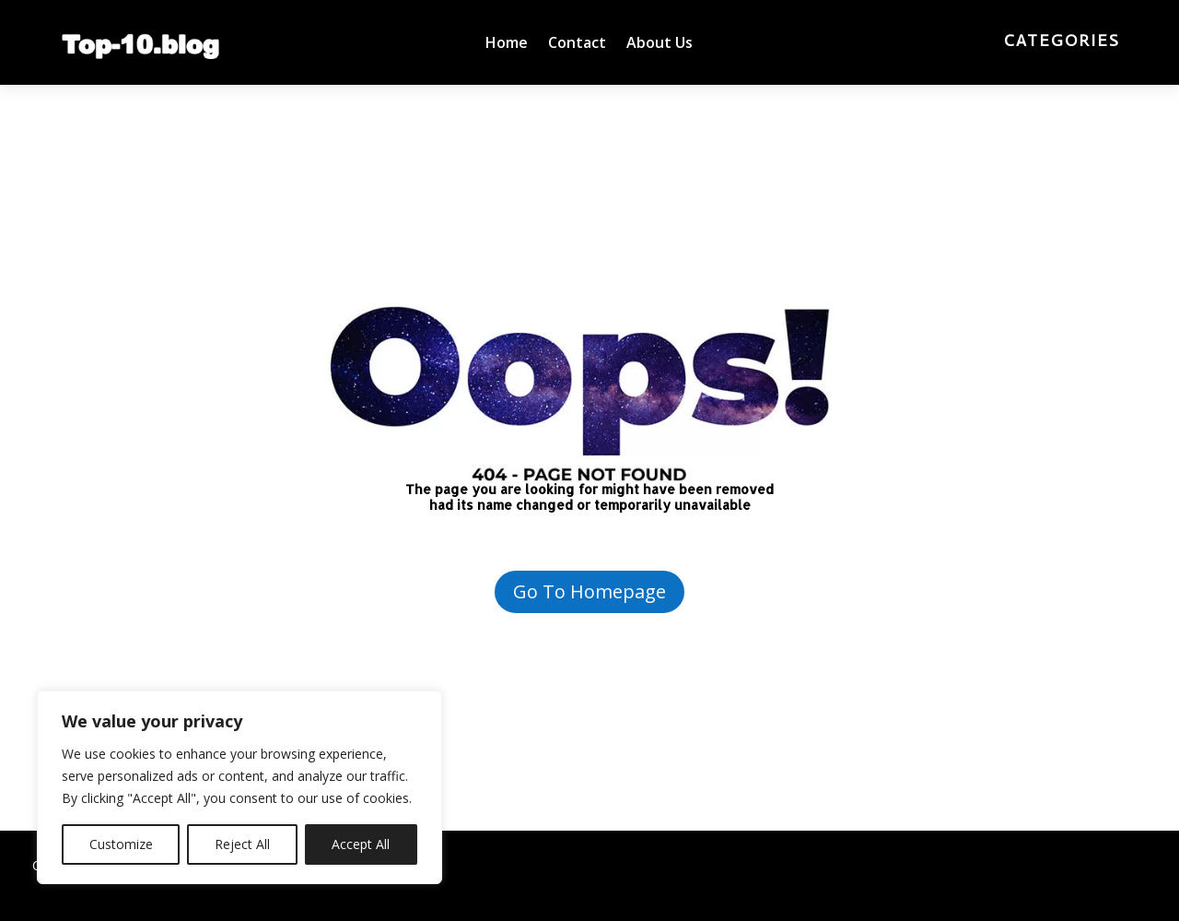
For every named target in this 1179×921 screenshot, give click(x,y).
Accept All (361, 844)
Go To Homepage (589, 591)
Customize (121, 844)
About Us (659, 44)
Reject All (242, 844)
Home (506, 44)
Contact (577, 44)
